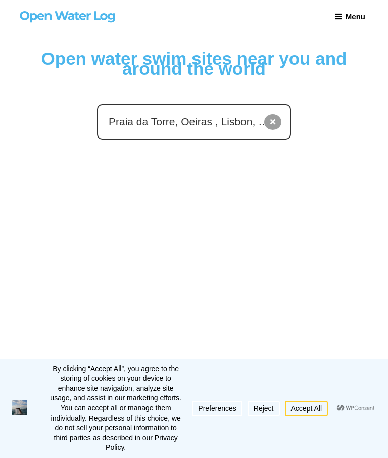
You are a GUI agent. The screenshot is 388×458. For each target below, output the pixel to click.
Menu (350, 16)
